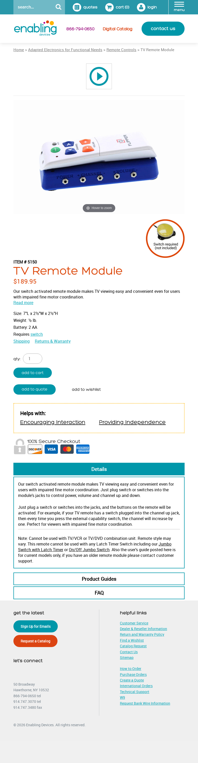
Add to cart (33, 373)
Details (99, 469)
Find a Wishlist (132, 640)
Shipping (21, 341)
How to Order (130, 668)
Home (18, 49)
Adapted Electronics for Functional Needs (65, 49)
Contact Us (129, 651)
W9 (122, 697)
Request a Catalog (35, 641)
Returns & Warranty (53, 341)
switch (36, 334)
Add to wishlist (86, 389)
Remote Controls (121, 49)
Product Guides (99, 579)
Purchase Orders (133, 674)
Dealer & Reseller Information (143, 628)
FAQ (99, 592)
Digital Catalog (118, 29)
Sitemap (127, 657)
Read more (23, 302)
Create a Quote (132, 680)
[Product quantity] (32, 358)
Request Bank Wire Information (145, 703)
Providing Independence (132, 422)
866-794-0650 (80, 29)
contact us (163, 28)
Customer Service (134, 623)
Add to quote (34, 389)
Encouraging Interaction (52, 422)
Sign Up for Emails (36, 626)
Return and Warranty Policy (142, 634)
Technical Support (134, 691)
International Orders (136, 685)
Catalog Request (133, 645)
